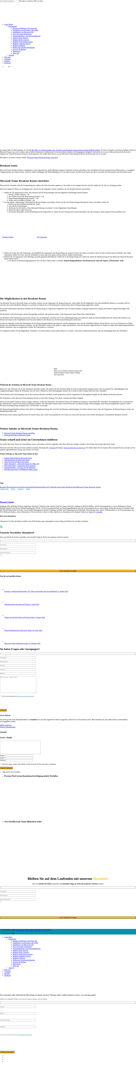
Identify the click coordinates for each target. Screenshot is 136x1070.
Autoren (11, 973)
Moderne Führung (19, 964)
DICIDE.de (38, 936)
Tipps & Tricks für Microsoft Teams (16, 462)
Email (2, 764)
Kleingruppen (37, 487)
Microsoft (11, 227)
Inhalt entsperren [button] (5, 728)
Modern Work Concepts (21, 958)
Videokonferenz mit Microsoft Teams (17, 460)
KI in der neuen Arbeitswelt (22, 952)
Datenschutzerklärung (7, 557)
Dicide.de (7, 981)
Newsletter (47, 936)
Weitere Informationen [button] (7, 730)
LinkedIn (99, 512)
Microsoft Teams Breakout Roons (65, 487)
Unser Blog (8, 943)
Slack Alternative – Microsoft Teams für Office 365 (21, 464)
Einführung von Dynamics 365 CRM (25, 949)
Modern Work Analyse (20, 956)
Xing (90, 512)
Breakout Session (17, 487)
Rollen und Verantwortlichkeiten (24, 966)
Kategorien (12, 945)
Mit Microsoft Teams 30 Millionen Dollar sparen (21, 469)
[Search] (9, 1)
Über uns (16, 972)
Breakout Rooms (5, 487)
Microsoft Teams (48, 487)
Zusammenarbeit (62, 227)
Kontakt (7, 979)
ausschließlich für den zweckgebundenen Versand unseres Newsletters (39, 557)
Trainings (7, 977)
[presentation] (16, 564)
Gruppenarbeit (28, 487)
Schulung (52, 448)
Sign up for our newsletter (11, 778)
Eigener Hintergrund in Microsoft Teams (18, 458)
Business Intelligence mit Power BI (25, 947)
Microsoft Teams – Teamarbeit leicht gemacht (19, 466)
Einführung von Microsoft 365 (23, 950)
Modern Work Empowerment (23, 960)
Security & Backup (19, 968)
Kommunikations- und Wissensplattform (26, 954)
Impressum (20, 936)
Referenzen (17, 970)
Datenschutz (29, 936)
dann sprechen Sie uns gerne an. (74, 448)
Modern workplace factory (22, 962)
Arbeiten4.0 (4, 227)
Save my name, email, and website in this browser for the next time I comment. (29, 770)
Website (2, 766)
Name (2, 761)
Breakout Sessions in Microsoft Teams (17, 435)
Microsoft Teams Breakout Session (89, 487)
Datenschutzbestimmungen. (26, 699)
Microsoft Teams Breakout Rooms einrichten (19, 433)
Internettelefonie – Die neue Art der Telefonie (19, 468)
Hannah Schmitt (7, 237)
